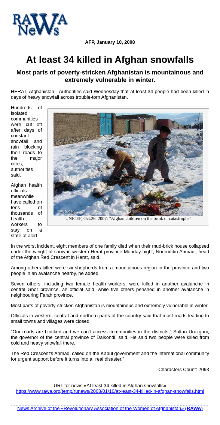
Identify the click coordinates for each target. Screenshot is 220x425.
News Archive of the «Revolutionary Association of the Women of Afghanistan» (110, 408)
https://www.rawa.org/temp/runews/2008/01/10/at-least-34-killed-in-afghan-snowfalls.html (110, 391)
